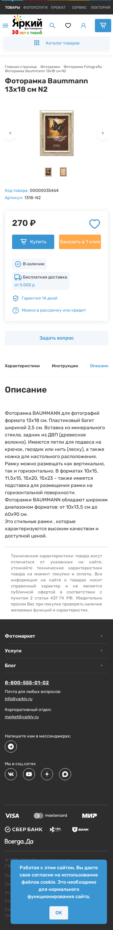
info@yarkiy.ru (18, 698)
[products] (12, 7)
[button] (48, 171)
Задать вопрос (56, 338)
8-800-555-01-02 (27, 682)
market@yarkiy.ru (22, 716)
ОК (58, 913)
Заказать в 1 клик (80, 242)
